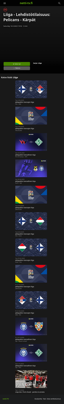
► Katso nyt (17, 64)
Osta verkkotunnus (54, 399)
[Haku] (59, 3)
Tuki (44, 399)
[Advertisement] (32, 44)
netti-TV (6, 399)
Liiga (40, 63)
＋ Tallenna (16, 68)
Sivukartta (38, 399)
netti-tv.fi (26, 3)
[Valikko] (4, 3)
